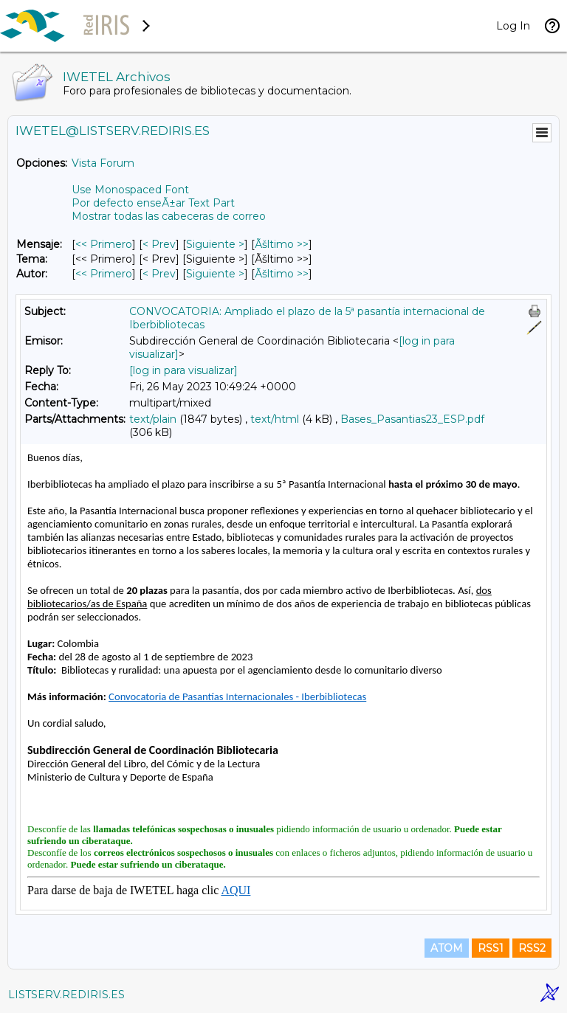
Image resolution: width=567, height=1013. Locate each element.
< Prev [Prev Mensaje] (159, 244)
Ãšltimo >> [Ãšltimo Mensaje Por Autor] (282, 273)
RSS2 (532, 948)
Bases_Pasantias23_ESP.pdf (412, 419)
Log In (513, 25)
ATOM (446, 948)
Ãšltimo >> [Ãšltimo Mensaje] (282, 244)
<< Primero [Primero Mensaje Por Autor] (103, 273)
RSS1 (491, 948)
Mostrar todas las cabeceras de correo (169, 216)
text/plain (152, 419)
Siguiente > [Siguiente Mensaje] (215, 244)
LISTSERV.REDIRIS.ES (66, 994)
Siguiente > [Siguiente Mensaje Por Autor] (215, 273)
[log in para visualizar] (183, 370)
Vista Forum (103, 163)
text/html (274, 419)
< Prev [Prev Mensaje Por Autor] (159, 273)
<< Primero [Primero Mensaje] (103, 244)
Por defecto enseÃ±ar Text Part (153, 203)
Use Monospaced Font (130, 189)
